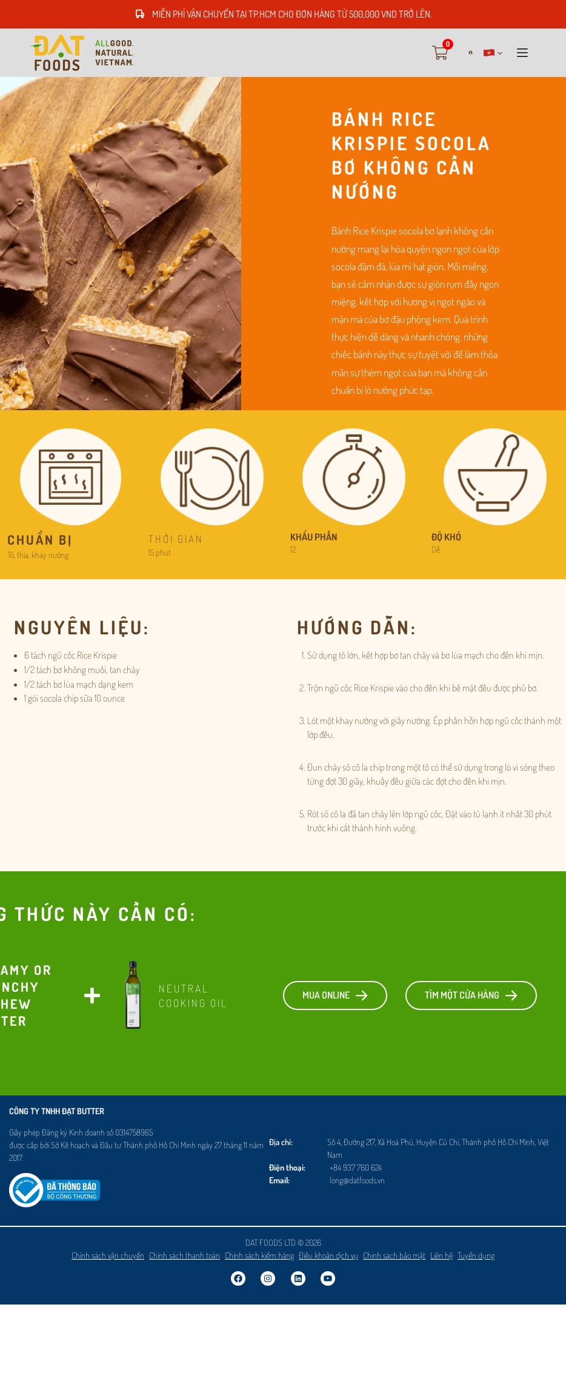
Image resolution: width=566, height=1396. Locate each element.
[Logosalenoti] (54, 1180)
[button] (493, 53)
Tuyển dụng (476, 1255)
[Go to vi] (81, 53)
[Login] (466, 52)
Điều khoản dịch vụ (328, 1255)
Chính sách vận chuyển (108, 1255)
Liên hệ (441, 1255)
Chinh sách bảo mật (394, 1255)
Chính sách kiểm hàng (259, 1255)
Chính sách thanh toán (184, 1255)
